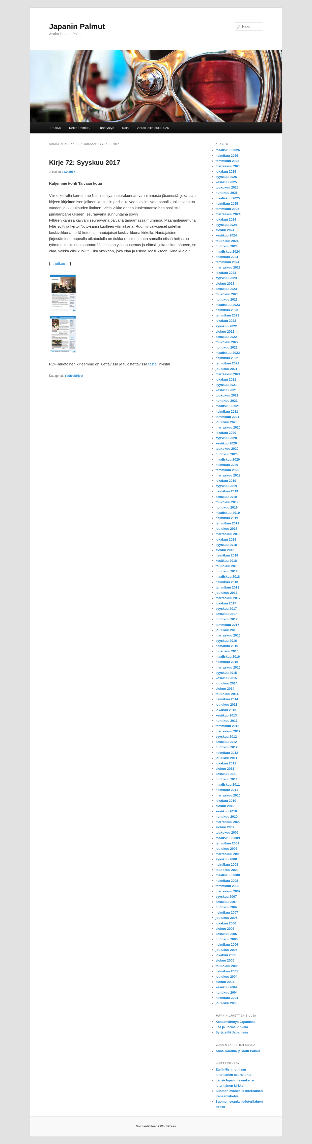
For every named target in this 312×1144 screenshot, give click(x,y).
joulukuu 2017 (227, 593)
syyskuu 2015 (226, 673)
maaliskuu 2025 (228, 198)
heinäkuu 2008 (227, 864)
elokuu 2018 (225, 550)
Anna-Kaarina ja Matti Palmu (238, 1051)
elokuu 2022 (225, 331)
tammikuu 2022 (227, 363)
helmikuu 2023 (227, 310)
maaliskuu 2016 (228, 656)
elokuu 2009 (225, 827)
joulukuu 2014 (227, 683)
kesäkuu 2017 (226, 614)
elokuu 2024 (225, 230)
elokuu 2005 (225, 960)
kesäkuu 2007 (226, 902)
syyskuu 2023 (226, 278)
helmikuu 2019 (227, 518)
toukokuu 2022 (227, 342)
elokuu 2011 (225, 768)
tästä (152, 364)
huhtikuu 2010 (227, 816)
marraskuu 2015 (228, 667)
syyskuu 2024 (226, 225)
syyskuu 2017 (226, 608)
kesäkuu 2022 (226, 337)
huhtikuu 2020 (227, 454)
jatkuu (60, 263)
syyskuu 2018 (226, 545)
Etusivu (55, 128)
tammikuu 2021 (227, 417)
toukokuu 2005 (227, 966)
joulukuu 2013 (227, 704)
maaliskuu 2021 (228, 406)
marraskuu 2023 (228, 267)
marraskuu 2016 (228, 635)
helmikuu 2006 (227, 944)
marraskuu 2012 (228, 731)
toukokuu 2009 (227, 832)
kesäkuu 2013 (226, 715)
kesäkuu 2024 (226, 235)
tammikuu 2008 (227, 886)
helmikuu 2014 (227, 699)
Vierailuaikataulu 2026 (153, 128)
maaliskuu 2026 (228, 150)
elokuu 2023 (225, 283)
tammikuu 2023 (227, 315)
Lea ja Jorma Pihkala (232, 1027)
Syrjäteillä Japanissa (232, 1032)
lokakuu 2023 (226, 273)
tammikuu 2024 (227, 262)
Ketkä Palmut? (80, 128)
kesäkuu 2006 (226, 934)
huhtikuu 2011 (227, 779)
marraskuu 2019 (228, 475)
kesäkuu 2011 (226, 774)
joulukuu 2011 (227, 758)
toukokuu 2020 (227, 448)
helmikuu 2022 (227, 358)
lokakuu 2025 (226, 171)
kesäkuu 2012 (226, 742)
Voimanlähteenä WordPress (156, 1126)
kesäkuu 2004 (226, 987)
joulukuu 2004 (227, 976)
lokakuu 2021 (226, 379)
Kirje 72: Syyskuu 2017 (84, 162)
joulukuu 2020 (227, 422)
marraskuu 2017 (228, 598)
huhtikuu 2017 (227, 619)
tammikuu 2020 (227, 470)
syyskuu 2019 (226, 486)
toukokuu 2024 (227, 241)
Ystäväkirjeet (74, 376)
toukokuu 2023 (227, 294)
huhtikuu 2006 (227, 939)
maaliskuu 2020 (228, 459)
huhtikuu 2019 (227, 507)
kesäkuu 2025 (226, 182)
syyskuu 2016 (226, 641)
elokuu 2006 (225, 928)
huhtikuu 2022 (227, 347)
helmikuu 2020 (227, 465)
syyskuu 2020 (226, 438)
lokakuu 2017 (226, 603)
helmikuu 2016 (227, 662)
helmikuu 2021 (227, 411)
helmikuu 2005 (227, 971)
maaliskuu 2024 (228, 251)
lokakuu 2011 (226, 763)
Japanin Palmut (77, 26)
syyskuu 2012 (226, 736)
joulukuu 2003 (227, 1003)
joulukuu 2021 (227, 369)
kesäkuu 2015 (226, 678)
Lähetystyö (106, 128)
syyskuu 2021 (226, 385)
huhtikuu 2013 (227, 721)
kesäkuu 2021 (226, 390)
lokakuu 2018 (226, 539)
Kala (125, 128)
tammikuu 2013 (227, 726)
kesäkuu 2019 (226, 497)
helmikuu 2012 (227, 753)
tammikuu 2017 (227, 625)
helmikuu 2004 (227, 998)
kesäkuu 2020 (226, 443)
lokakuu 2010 (226, 801)
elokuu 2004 (225, 982)
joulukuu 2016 (227, 630)
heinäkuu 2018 (227, 555)
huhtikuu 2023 (227, 299)
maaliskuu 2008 (228, 875)
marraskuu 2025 (228, 166)
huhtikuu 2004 (227, 992)
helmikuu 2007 (227, 912)
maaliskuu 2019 (228, 513)
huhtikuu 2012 (227, 747)
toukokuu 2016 (227, 651)
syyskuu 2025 (226, 177)
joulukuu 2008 (227, 848)
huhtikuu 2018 (227, 571)
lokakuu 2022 (226, 321)
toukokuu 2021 (227, 395)
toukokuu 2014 (227, 694)
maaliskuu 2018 (228, 576)
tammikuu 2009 (227, 843)
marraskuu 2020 (228, 427)
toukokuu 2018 (227, 566)
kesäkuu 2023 (226, 289)
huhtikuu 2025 (227, 193)
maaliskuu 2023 (228, 305)
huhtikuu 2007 (227, 907)
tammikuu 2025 (227, 209)
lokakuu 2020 (226, 433)
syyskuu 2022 (226, 326)
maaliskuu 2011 (228, 784)
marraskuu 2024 (228, 214)
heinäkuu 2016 (227, 646)
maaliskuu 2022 (228, 353)
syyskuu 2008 (226, 859)
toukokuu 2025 (227, 187)
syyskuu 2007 (226, 896)
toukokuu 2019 (227, 502)
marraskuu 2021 (228, 374)
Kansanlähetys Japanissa (236, 1022)
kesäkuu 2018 (226, 561)
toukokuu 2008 (227, 870)
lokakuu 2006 (226, 923)
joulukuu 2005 (227, 950)
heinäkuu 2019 (227, 491)
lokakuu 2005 (226, 955)
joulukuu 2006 (227, 918)
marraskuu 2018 (228, 534)
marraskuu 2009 (228, 822)
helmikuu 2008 (227, 881)
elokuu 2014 (225, 688)
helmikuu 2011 (227, 790)
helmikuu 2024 (227, 257)
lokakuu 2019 (226, 481)
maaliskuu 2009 (228, 838)
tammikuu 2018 (227, 587)
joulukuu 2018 (227, 528)
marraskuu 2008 (228, 854)
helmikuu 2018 (227, 582)
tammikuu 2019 (227, 523)
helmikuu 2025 (227, 203)
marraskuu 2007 (228, 891)
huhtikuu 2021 (227, 401)
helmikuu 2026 (227, 155)
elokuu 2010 (225, 806)
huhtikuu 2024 (227, 246)
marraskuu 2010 (228, 795)
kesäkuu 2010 (226, 811)
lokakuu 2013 (226, 710)
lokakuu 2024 (226, 219)
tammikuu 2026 (227, 161)
